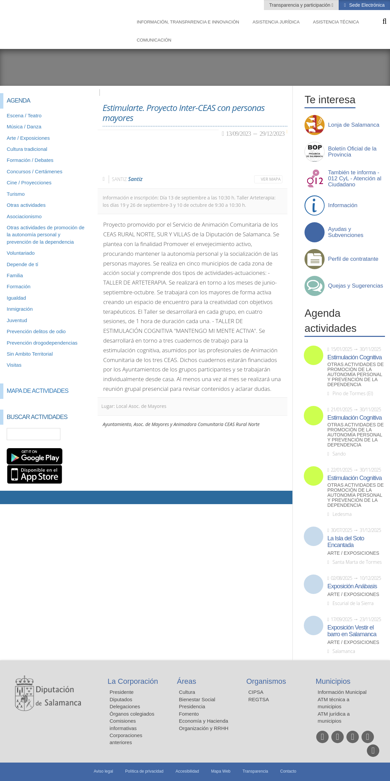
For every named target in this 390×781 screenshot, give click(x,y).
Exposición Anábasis (352, 586)
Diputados (121, 699)
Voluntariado (21, 253)
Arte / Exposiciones (28, 138)
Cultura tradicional (27, 149)
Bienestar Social (197, 699)
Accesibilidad (187, 771)
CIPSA (255, 692)
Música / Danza (24, 126)
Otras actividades (26, 205)
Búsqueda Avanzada (83, 434)
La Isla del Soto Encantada (345, 541)
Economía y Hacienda (203, 721)
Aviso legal (103, 771)
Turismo (16, 194)
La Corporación (133, 681)
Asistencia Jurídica (276, 21)
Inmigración (20, 309)
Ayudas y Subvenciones (345, 232)
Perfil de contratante (353, 259)
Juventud (17, 320)
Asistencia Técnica (336, 21)
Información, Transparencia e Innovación (188, 21)
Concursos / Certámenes (34, 171)
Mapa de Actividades (37, 390)
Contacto (288, 771)
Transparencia (255, 771)
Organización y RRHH (204, 728)
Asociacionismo (24, 216)
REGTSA (258, 699)
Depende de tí (22, 264)
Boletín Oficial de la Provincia (352, 152)
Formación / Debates (30, 160)
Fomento (189, 714)
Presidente (122, 692)
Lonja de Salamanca (353, 125)
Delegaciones (125, 706)
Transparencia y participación (300, 5)
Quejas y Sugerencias (355, 286)
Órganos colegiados (132, 714)
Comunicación (154, 40)
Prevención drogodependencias (42, 343)
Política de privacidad (144, 771)
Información (342, 205)
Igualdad (16, 298)
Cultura (187, 692)
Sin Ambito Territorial (30, 354)
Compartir (8, 497)
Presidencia (192, 706)
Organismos (266, 681)
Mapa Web (220, 771)
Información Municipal (342, 692)
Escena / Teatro (24, 115)
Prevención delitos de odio (36, 331)
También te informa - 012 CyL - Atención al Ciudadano (354, 179)
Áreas (186, 681)
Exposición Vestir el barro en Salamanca (351, 631)
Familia (15, 275)
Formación (19, 286)
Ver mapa (271, 179)
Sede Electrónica (366, 5)
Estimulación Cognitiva (354, 357)
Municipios (333, 681)
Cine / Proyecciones (29, 182)
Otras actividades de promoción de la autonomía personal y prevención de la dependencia (46, 235)
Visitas (14, 365)
